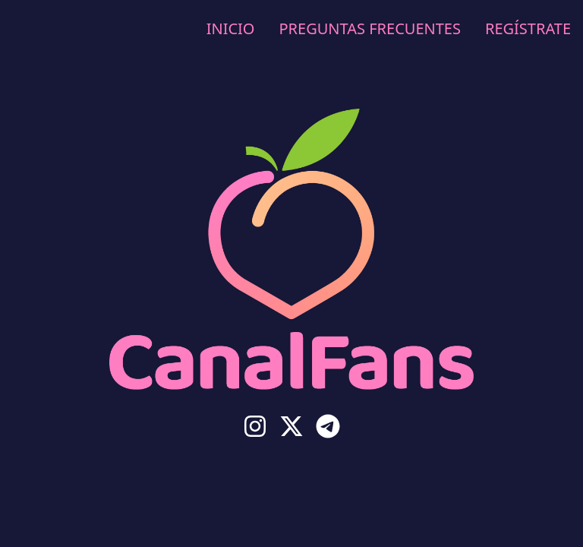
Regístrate (528, 28)
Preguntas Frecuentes (369, 28)
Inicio (230, 28)
